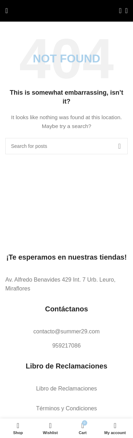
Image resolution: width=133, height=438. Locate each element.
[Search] (118, 11)
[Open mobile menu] (6, 11)
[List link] (66, 284)
